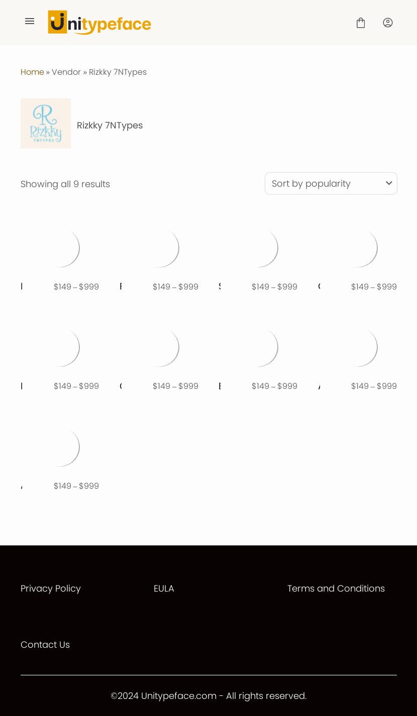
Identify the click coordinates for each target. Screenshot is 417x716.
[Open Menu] (30, 23)
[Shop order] (331, 183)
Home (32, 72)
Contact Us (45, 644)
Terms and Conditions (336, 588)
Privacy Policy (51, 588)
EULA (164, 588)
